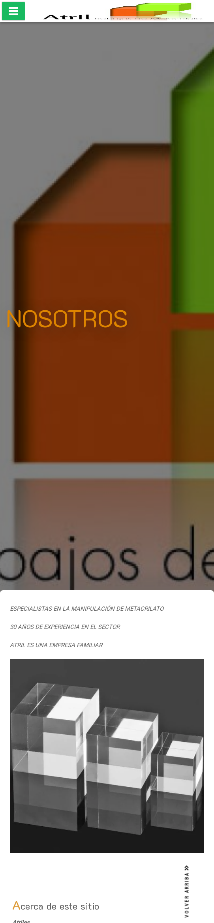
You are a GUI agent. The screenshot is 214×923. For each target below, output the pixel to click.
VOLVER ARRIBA (187, 891)
